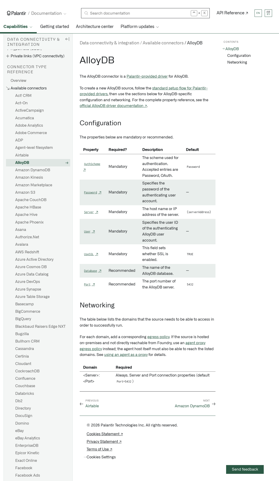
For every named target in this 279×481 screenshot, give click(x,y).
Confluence (25, 378)
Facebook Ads (27, 475)
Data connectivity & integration (109, 43)
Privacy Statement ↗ (104, 442)
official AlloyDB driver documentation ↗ (113, 106)
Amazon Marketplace (33, 185)
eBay (19, 431)
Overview (18, 81)
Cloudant (23, 364)
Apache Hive (26, 215)
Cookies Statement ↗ (105, 434)
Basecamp (24, 304)
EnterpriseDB (26, 445)
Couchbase (25, 386)
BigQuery (23, 319)
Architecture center (95, 27)
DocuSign (23, 416)
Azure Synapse (28, 289)
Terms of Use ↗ (99, 449)
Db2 (18, 401)
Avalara (21, 244)
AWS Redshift (27, 252)
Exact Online (26, 461)
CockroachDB (27, 371)
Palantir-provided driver (147, 76)
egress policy (158, 337)
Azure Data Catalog (32, 274)
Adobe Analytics (29, 125)
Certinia (22, 356)
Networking (237, 62)
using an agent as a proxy (126, 355)
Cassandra (24, 349)
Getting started (54, 27)
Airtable (22, 155)
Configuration (239, 56)
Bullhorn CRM (27, 341)
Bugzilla (22, 334)
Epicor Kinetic (27, 453)
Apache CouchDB (30, 200)
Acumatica (24, 118)
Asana (20, 230)
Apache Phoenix (29, 222)
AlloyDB (22, 163)
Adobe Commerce (31, 133)
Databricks (24, 393)
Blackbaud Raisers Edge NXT (40, 326)
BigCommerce (27, 311)
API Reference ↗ (232, 13)
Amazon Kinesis (29, 177)
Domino (22, 423)
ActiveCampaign (29, 110)
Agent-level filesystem (34, 148)
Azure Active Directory (34, 259)
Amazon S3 (25, 192)
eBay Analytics (27, 438)
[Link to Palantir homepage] (16, 13)
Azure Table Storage (32, 297)
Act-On (21, 103)
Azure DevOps (27, 282)
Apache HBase (28, 207)
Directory (23, 408)
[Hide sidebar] (67, 39)
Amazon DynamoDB (32, 170)
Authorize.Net (27, 237)
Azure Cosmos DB (31, 267)
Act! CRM (23, 96)
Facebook (23, 468)
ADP (19, 140)
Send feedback (245, 469)
